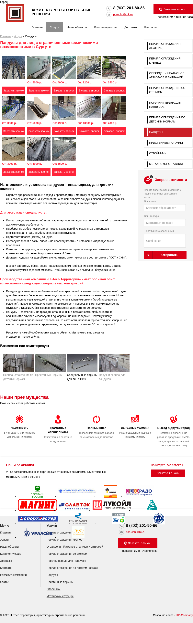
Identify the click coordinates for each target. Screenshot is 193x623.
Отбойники (157, 153)
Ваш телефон (165, 220)
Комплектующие (105, 27)
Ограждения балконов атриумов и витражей (75, 546)
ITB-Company (184, 615)
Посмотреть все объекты (167, 465)
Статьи (4, 582)
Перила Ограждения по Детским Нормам (18, 375)
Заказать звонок (13, 90)
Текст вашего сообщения (165, 238)
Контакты (150, 27)
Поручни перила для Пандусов (66, 560)
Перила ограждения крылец (64, 539)
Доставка (130, 27)
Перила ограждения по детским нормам (72, 567)
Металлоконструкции (166, 163)
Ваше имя (165, 205)
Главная (37, 27)
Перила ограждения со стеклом (67, 553)
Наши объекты (77, 27)
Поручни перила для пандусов (114, 367)
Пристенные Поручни (50, 365)
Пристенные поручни (166, 142)
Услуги (54, 27)
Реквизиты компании (13, 574)
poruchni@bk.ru (123, 14)
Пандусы (156, 132)
